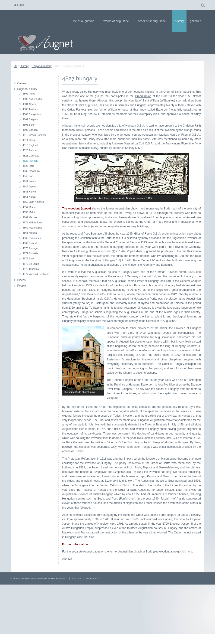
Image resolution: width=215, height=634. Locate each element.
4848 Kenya (29, 191)
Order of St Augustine (153, 21)
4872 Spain (28, 258)
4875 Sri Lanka (30, 263)
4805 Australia (30, 109)
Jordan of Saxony (123, 148)
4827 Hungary (30, 160)
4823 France (29, 150)
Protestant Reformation (82, 503)
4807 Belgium (30, 119)
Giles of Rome (143, 233)
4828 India (28, 165)
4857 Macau (29, 207)
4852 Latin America (33, 201)
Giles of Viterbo (182, 483)
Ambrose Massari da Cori (128, 143)
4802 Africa (28, 93)
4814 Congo (29, 140)
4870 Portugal (30, 248)
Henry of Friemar (180, 134)
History (179, 21)
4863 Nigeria (29, 232)
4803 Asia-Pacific (32, 99)
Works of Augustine (117, 21)
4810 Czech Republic (34, 135)
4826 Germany (30, 155)
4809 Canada (30, 129)
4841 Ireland (29, 181)
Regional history (41, 66)
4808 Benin (28, 124)
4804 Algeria (29, 104)
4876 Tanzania (30, 269)
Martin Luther (169, 503)
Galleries (197, 21)
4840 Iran (27, 176)
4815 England (30, 145)
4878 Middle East (32, 222)
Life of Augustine (85, 21)
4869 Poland (29, 243)
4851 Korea (28, 196)
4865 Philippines (31, 238)
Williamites (167, 100)
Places (21, 280)
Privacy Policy (94, 623)
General (22, 83)
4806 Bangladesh (32, 114)
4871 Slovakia (30, 253)
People (21, 285)
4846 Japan (28, 186)
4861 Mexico (29, 217)
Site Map (76, 623)
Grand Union (143, 96)
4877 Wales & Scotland (35, 274)
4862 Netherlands (32, 227)
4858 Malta (28, 212)
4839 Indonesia (31, 171)
